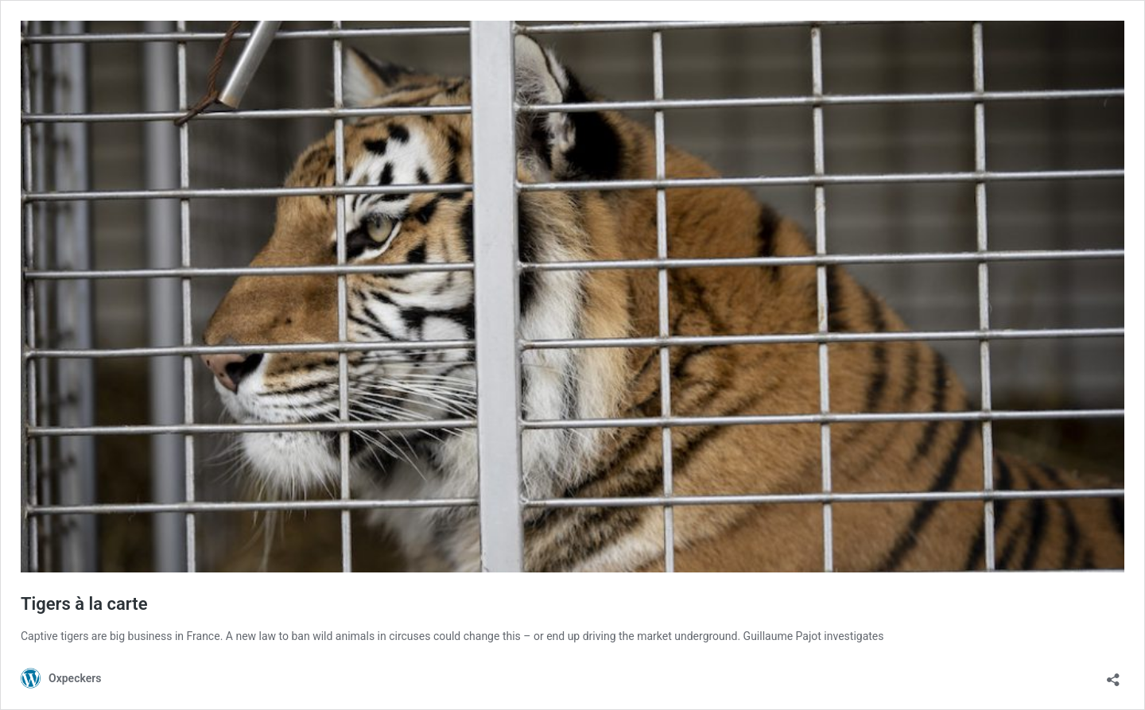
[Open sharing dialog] (1113, 674)
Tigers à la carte (84, 604)
